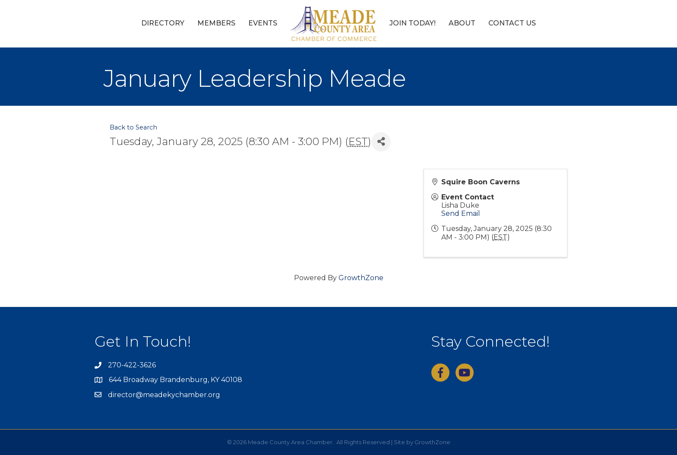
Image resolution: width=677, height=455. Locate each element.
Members (216, 23)
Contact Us (512, 23)
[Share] (381, 142)
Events (262, 23)
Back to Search (133, 127)
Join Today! (412, 23)
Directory (162, 23)
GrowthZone (360, 278)
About (462, 23)
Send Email (460, 213)
